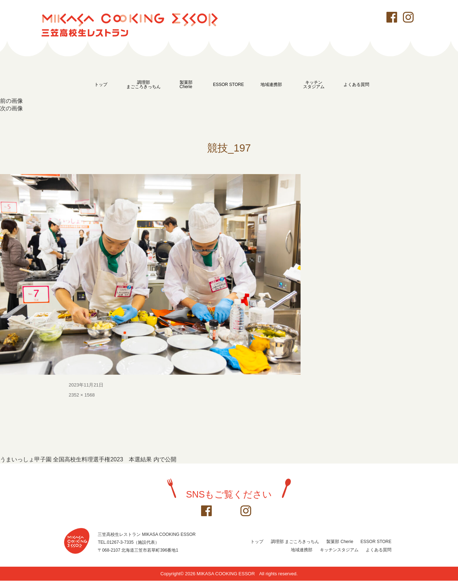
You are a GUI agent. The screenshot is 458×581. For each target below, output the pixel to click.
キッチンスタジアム (314, 84)
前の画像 (11, 101)
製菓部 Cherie (339, 541)
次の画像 (11, 108)
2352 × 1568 (82, 395)
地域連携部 (271, 84)
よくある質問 (356, 84)
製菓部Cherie (186, 84)
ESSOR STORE (228, 84)
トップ (100, 84)
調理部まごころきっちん (143, 84)
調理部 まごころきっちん (295, 541)
